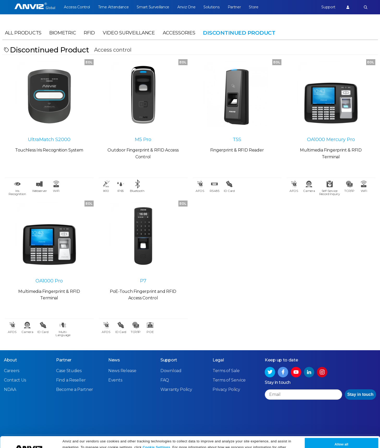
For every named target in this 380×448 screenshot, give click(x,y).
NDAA (10, 389)
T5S (237, 139)
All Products (23, 33)
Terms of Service (229, 380)
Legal (218, 360)
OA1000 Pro (49, 281)
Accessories (179, 33)
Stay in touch (360, 394)
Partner (234, 7)
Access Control (77, 7)
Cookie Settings (156, 436)
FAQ (164, 380)
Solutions (211, 7)
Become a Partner (74, 389)
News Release (122, 370)
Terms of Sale (226, 370)
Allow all (341, 433)
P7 (143, 281)
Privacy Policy (105, 442)
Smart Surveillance (153, 7)
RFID (89, 33)
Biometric (62, 33)
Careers (11, 370)
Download (171, 370)
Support (328, 7)
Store (253, 7)
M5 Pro (143, 139)
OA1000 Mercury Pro (331, 139)
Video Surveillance (129, 33)
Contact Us (15, 380)
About (10, 360)
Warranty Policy (176, 389)
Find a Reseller (71, 380)
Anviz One (186, 7)
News (114, 360)
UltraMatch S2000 (49, 139)
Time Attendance (113, 7)
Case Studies (68, 370)
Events (115, 380)
